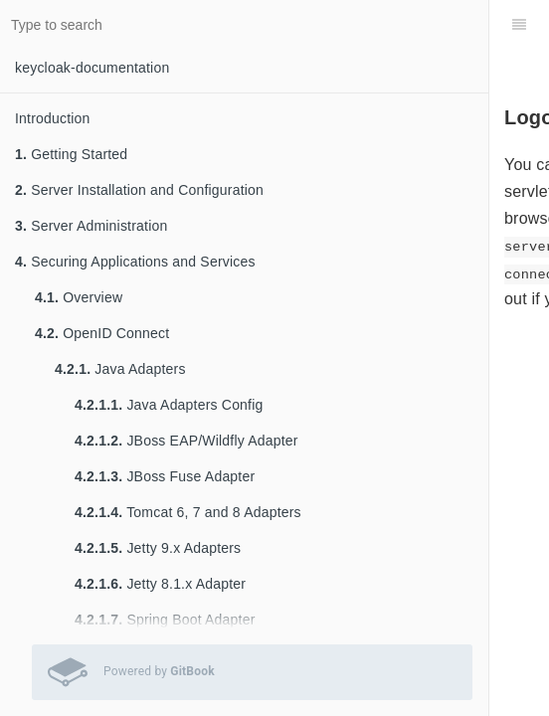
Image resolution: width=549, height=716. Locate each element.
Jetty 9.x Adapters (158, 548)
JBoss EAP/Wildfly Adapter (186, 440)
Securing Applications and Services (135, 261)
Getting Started (71, 154)
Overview (78, 297)
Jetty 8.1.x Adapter (160, 584)
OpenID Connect (102, 333)
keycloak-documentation (92, 68)
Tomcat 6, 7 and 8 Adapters (188, 512)
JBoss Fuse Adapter (165, 476)
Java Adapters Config (169, 405)
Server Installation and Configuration (139, 190)
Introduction (53, 118)
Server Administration (91, 226)
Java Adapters (120, 369)
